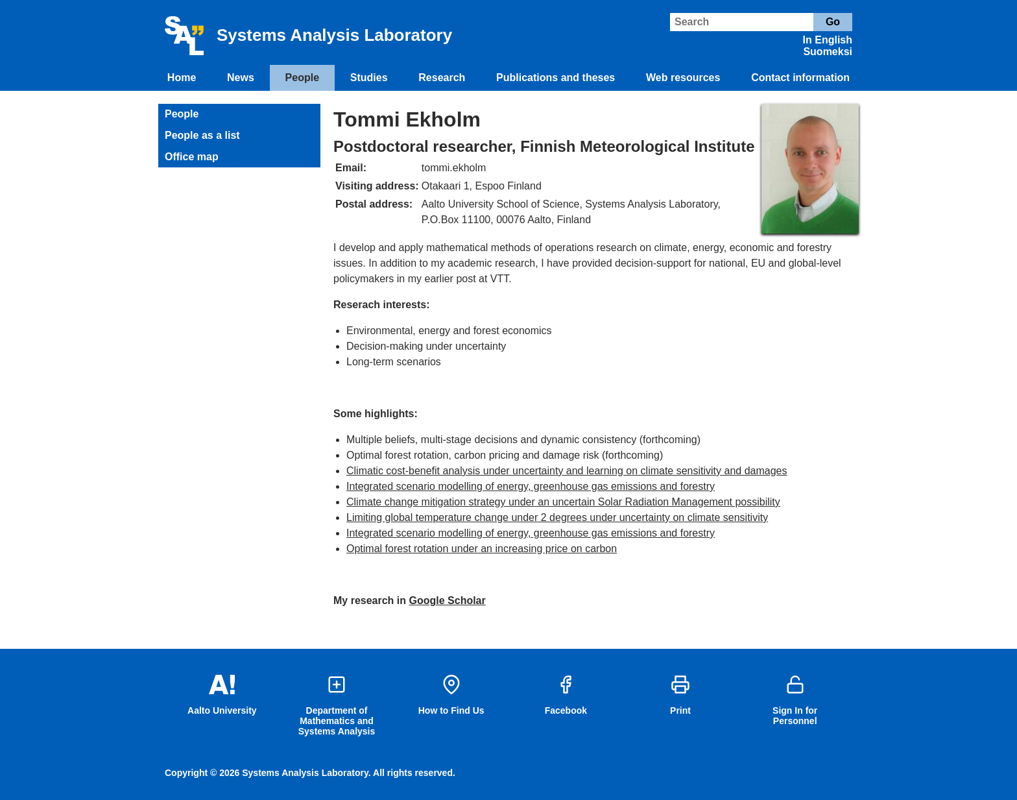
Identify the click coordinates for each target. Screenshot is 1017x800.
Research (441, 77)
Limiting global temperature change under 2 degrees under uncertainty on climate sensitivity (557, 517)
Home (181, 77)
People (302, 77)
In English (827, 39)
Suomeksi (827, 51)
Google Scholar (447, 600)
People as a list (202, 135)
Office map (192, 156)
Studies (369, 77)
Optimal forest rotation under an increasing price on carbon (481, 548)
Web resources (683, 77)
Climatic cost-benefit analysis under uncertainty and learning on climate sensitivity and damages (566, 470)
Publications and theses (555, 77)
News (240, 77)
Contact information (800, 77)
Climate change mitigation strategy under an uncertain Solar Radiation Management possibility (563, 501)
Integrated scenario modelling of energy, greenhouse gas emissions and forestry (530, 486)
